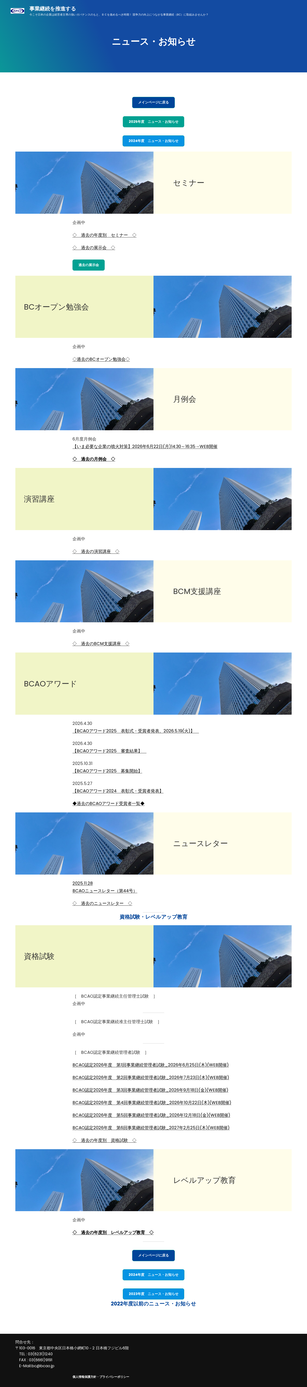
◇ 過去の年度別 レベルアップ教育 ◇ (113, 1232)
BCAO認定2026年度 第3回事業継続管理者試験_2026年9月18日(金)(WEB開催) (150, 1090)
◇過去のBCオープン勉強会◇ (101, 359)
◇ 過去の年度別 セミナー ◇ (104, 235)
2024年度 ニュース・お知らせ (153, 140)
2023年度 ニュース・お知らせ (153, 1293)
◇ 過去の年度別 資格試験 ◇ (104, 1140)
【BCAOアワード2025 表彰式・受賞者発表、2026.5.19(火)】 (135, 731)
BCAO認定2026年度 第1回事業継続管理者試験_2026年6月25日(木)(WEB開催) (150, 1065)
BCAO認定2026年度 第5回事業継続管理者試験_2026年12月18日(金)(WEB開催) (151, 1115)
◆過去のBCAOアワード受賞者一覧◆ (108, 803)
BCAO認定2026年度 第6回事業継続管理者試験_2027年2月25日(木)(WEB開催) (151, 1128)
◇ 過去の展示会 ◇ (93, 248)
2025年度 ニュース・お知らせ (153, 121)
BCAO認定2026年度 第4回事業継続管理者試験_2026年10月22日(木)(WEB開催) (151, 1103)
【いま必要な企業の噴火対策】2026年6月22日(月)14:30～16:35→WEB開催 (144, 446)
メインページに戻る (153, 102)
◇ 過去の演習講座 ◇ (95, 551)
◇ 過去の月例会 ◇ (93, 459)
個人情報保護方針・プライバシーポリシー (100, 1377)
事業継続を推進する (52, 8)
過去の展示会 (88, 264)
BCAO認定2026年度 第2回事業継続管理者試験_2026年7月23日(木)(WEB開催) (150, 1077)
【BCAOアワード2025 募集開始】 (107, 771)
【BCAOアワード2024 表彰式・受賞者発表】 (118, 791)
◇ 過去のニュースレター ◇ (102, 903)
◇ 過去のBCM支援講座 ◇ (100, 644)
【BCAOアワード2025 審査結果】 (109, 751)
